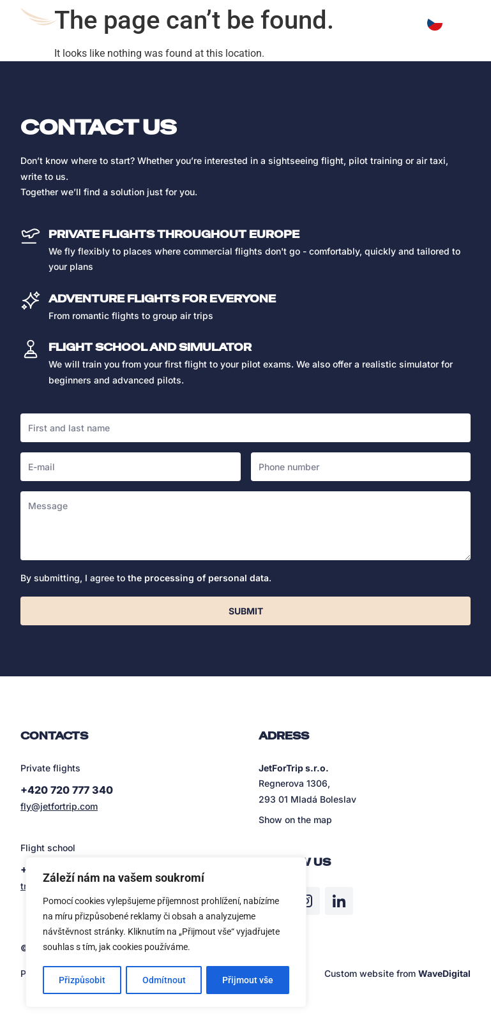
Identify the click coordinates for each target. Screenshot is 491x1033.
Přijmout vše (247, 980)
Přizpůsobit (82, 980)
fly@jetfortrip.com (59, 806)
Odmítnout (164, 980)
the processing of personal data (198, 577)
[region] (166, 932)
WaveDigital (444, 973)
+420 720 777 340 (66, 790)
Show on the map (295, 819)
